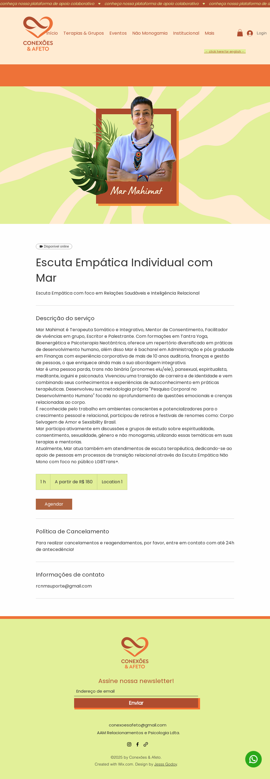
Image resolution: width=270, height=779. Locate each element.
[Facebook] (137, 744)
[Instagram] (129, 744)
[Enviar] (136, 703)
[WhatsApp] (253, 766)
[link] (54, 504)
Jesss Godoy (165, 764)
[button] (240, 32)
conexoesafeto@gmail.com (137, 725)
